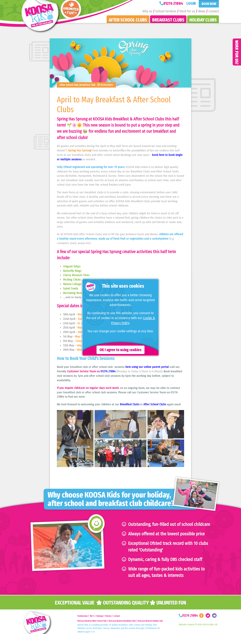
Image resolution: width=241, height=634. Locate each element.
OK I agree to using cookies (120, 349)
